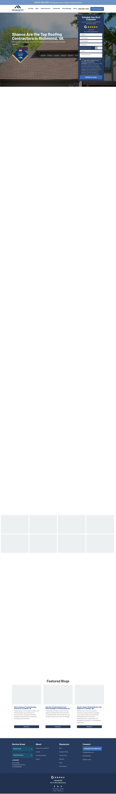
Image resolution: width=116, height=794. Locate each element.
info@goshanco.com (88, 752)
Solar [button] (36, 9)
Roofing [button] (30, 9)
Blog (60, 748)
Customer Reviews (41, 755)
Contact (38, 752)
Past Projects (63, 766)
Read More (26, 727)
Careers (38, 759)
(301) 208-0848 (87, 756)
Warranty (61, 759)
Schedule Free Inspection (92, 749)
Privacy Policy (85, 73)
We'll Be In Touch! (91, 77)
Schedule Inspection (97, 9)
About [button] (75, 9)
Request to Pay (87, 760)
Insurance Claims (63, 752)
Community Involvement (42, 748)
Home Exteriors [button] (45, 9)
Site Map (61, 789)
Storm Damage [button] (66, 9)
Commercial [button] (56, 9)
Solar (60, 763)
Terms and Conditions (94, 73)
